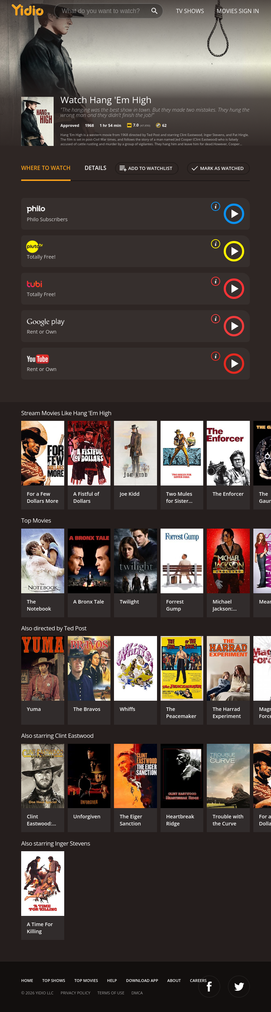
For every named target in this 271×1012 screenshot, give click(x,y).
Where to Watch (46, 168)
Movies (227, 11)
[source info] (214, 206)
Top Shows (53, 980)
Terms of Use (110, 992)
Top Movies (86, 980)
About (174, 980)
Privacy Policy (75, 992)
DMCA (137, 992)
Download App (142, 980)
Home (27, 980)
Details (96, 168)
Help (112, 980)
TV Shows (190, 11)
